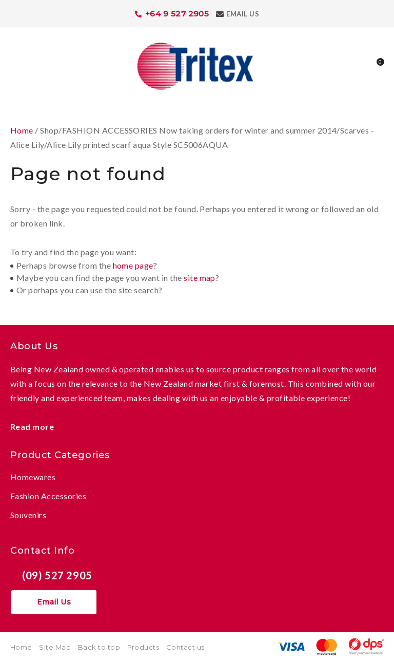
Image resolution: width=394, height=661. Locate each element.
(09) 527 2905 (57, 575)
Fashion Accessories (48, 496)
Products (143, 647)
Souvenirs (28, 515)
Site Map (55, 647)
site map (199, 277)
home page (133, 265)
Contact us (185, 647)
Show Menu (16, 65)
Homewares (32, 477)
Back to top (99, 647)
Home (21, 130)
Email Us (242, 14)
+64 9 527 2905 (177, 13)
